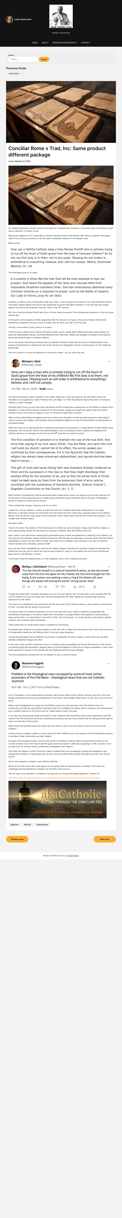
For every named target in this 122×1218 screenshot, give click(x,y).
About (45, 42)
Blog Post (14, 825)
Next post (104, 839)
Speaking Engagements (65, 42)
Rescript (27, 825)
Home (35, 42)
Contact (85, 42)
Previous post (17, 839)
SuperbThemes (73, 856)
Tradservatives (42, 825)
